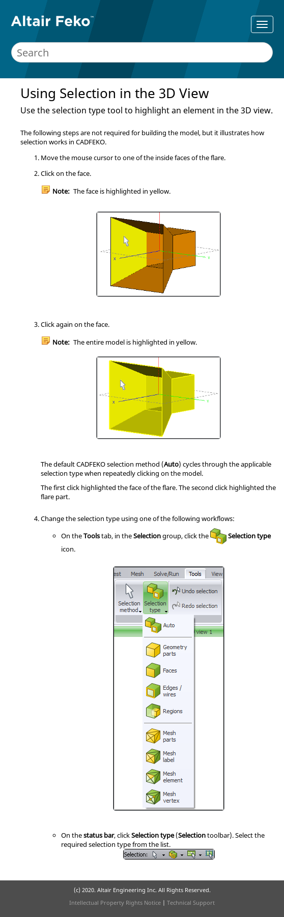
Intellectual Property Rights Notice (115, 902)
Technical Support (191, 902)
